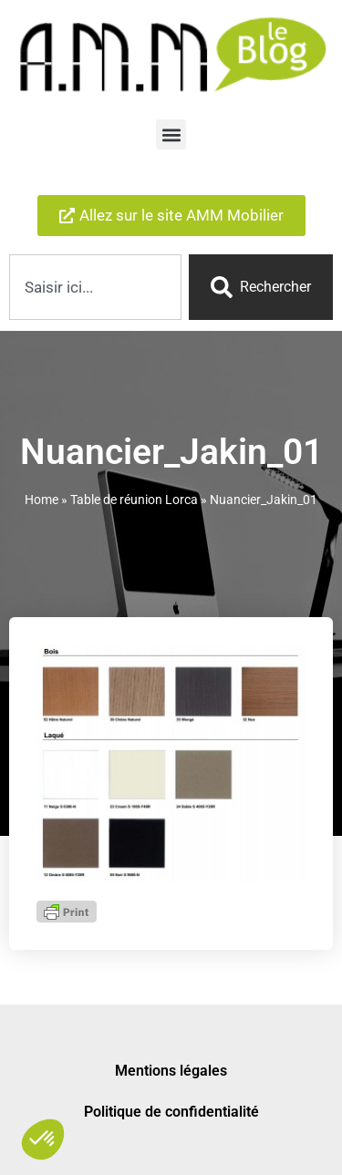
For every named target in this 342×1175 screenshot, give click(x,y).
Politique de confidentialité (171, 1109)
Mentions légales (171, 1068)
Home (41, 497)
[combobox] (95, 287)
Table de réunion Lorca (134, 497)
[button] (171, 134)
